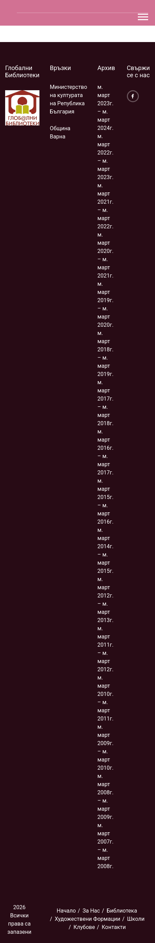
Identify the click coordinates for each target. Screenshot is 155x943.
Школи (135, 919)
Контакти (114, 927)
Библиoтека (122, 910)
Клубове (84, 927)
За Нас (91, 910)
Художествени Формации (87, 919)
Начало (66, 910)
